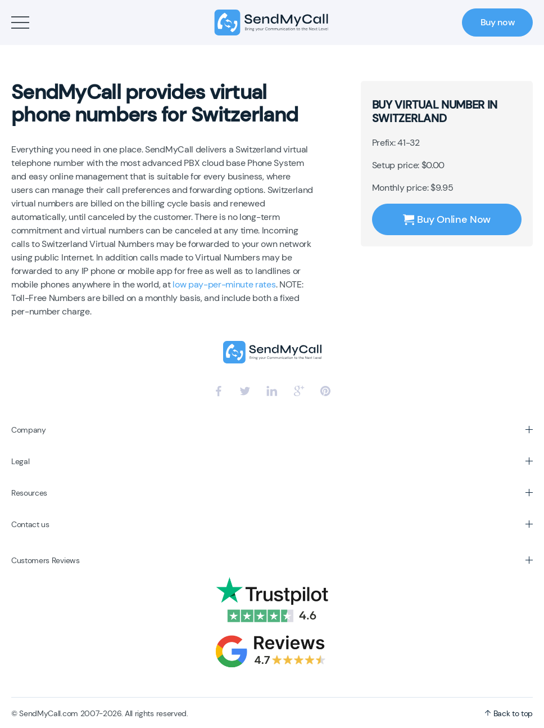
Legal (20, 461)
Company (28, 430)
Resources (29, 493)
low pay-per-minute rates (224, 284)
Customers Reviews (45, 560)
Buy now (497, 22)
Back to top (508, 713)
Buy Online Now (447, 219)
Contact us (30, 524)
